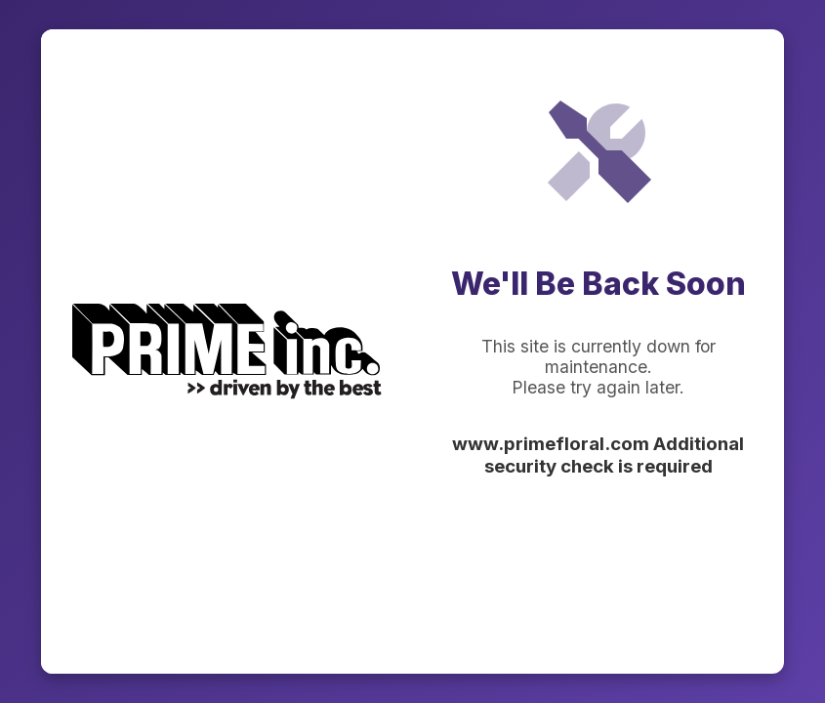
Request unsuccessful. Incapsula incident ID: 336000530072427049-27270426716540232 (412, 351)
